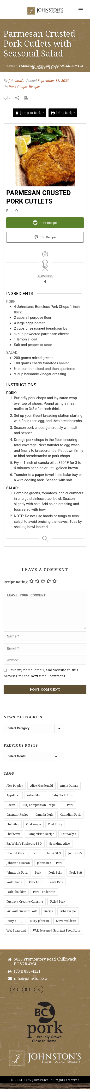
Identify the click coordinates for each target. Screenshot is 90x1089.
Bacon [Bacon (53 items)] (10, 811)
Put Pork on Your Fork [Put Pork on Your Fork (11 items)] (21, 917)
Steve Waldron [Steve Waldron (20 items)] (66, 926)
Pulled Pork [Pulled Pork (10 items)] (57, 907)
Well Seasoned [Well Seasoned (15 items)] (16, 936)
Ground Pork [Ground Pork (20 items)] (15, 859)
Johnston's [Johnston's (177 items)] (75, 859)
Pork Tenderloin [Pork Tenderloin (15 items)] (44, 897)
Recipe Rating (16, 582)
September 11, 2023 (53, 81)
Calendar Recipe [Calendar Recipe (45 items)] (17, 820)
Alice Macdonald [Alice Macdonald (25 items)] (41, 791)
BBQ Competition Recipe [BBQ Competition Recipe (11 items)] (38, 811)
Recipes (35, 87)
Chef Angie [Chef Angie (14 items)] (33, 830)
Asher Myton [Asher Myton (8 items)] (35, 801)
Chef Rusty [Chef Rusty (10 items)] (55, 830)
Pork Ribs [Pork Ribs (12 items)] (56, 888)
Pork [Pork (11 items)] (38, 878)
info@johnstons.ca (30, 984)
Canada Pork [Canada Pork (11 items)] (44, 820)
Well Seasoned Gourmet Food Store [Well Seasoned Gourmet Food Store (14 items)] (56, 936)
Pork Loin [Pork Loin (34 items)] (35, 888)
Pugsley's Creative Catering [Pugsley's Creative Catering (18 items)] (24, 907)
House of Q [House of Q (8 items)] (53, 859)
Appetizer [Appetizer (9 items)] (13, 801)
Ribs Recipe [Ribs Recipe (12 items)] (68, 917)
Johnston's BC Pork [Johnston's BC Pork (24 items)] (49, 868)
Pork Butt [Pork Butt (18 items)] (75, 878)
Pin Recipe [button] (45, 237)
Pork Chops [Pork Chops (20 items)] (14, 888)
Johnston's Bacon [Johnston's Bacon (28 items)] (18, 868)
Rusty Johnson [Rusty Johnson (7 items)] (39, 926)
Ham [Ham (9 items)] (34, 859)
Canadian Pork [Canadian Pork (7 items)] (70, 820)
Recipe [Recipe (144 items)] (48, 917)
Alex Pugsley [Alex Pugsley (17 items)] (14, 791)
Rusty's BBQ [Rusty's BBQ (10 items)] (14, 926)
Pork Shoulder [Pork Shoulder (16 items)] (16, 897)
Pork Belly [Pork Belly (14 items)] (55, 878)
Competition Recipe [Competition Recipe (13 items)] (41, 840)
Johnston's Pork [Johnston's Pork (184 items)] (17, 878)
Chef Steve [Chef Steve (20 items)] (13, 840)
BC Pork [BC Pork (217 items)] (68, 811)
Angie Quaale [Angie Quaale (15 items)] (69, 791)
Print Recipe (63, 113)
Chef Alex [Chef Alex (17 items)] (12, 830)
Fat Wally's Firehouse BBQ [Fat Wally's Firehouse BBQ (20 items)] (24, 849)
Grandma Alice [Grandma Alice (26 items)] (59, 849)
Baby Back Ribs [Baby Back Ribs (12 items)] (62, 801)
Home (11, 65)
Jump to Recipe (29, 113)
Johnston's (16, 81)
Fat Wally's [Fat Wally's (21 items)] (68, 840)
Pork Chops (18, 87)
